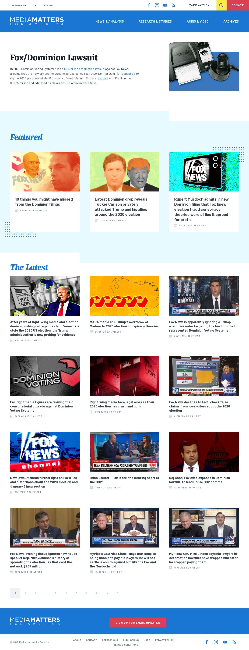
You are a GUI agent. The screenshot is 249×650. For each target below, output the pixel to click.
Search (222, 5)
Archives (231, 21)
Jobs (147, 639)
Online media (19, 5)
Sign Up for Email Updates (138, 622)
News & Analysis (110, 21)
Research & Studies (155, 21)
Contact (91, 639)
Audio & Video (198, 21)
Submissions (131, 639)
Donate (238, 5)
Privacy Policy (164, 639)
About (77, 639)
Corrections (110, 639)
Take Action (199, 5)
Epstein (48, 5)
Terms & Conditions (126, 644)
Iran (35, 5)
